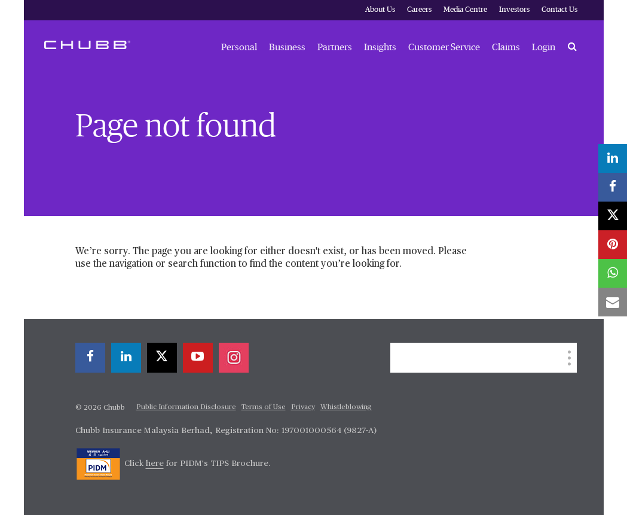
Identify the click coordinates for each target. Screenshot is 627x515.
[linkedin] (126, 358)
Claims (506, 47)
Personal (239, 47)
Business (287, 47)
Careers (419, 10)
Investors (514, 10)
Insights (380, 47)
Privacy (303, 407)
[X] (162, 358)
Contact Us (559, 10)
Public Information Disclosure (186, 407)
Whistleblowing (346, 407)
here (155, 463)
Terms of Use (263, 407)
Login (543, 47)
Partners (334, 47)
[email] (612, 302)
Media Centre (465, 10)
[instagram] (234, 358)
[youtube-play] (198, 358)
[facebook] (90, 358)
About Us (380, 10)
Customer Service (444, 47)
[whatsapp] (612, 273)
